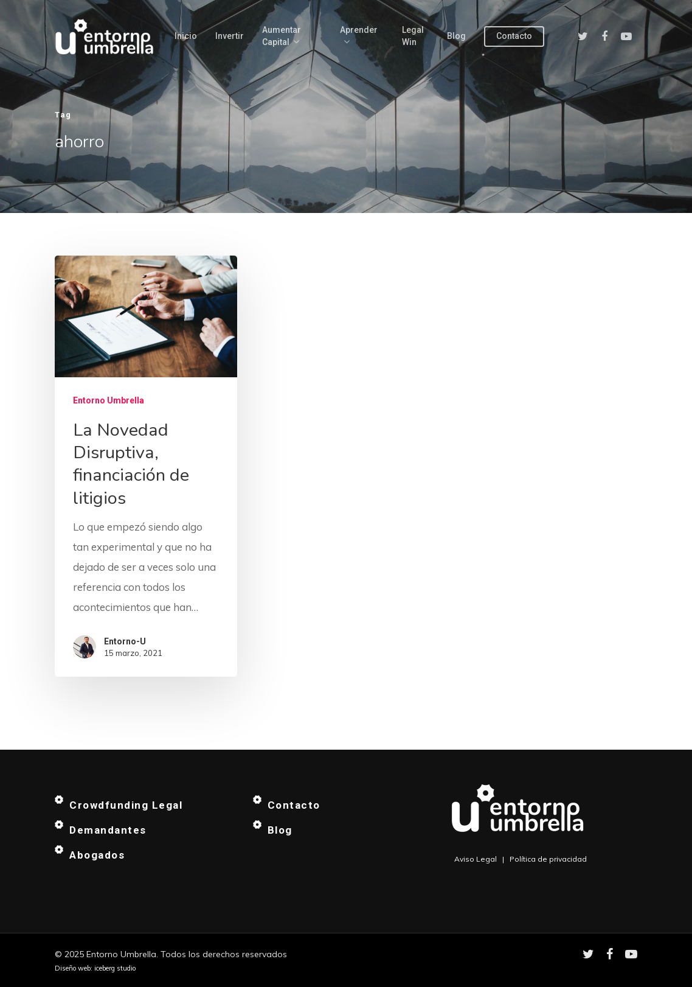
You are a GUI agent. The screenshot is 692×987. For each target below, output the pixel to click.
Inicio (186, 36)
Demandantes (108, 830)
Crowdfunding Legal (125, 805)
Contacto (514, 36)
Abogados (97, 855)
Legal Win (413, 36)
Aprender (359, 36)
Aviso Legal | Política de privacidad (520, 858)
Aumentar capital (281, 36)
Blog (456, 36)
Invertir (229, 36)
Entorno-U (125, 641)
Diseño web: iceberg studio (95, 968)
